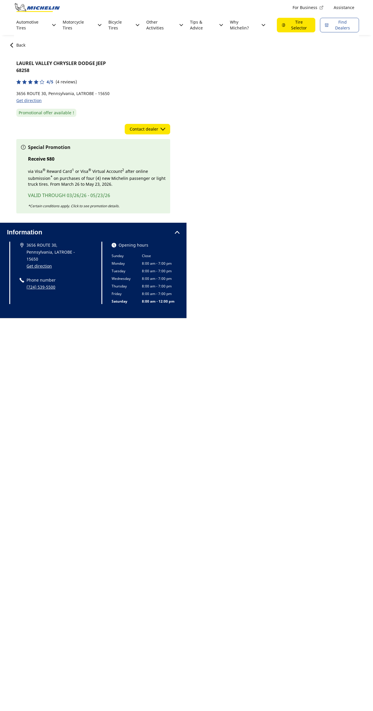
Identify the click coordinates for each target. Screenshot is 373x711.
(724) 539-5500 (41, 287)
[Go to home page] (37, 7)
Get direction (29, 100)
